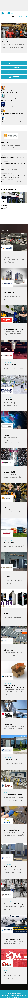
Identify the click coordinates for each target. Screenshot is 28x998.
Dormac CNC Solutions (12, 939)
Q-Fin (6, 613)
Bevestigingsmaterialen (10, 505)
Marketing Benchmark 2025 (8, 106)
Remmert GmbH (9, 472)
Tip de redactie (14, 63)
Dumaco (6, 435)
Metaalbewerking (8, 433)
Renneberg (7, 576)
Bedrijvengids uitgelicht (10, 129)
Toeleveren (4, 155)
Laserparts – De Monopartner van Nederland (14, 686)
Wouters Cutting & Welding (14, 329)
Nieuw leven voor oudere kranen (14, 42)
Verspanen (6, 937)
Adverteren (14, 77)
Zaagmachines (7, 254)
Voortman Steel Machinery (13, 904)
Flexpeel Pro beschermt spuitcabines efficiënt (12, 181)
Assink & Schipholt (10, 759)
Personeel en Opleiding (7, 167)
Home (2, 21)
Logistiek (4, 39)
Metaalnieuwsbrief (14, 72)
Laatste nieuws (6, 151)
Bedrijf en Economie (6, 161)
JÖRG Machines (9, 543)
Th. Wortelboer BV (10, 867)
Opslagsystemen (8, 290)
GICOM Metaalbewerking (13, 830)
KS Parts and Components (13, 795)
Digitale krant (14, 67)
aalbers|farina (9, 292)
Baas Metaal (8, 724)
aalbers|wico (8, 650)
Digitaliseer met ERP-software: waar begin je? (12, 121)
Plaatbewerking (8, 327)
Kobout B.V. (5, 142)
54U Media (7, 973)
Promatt (7, 257)
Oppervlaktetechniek (7, 179)
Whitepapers (6, 84)
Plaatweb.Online (10, 364)
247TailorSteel (9, 400)
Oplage (5, 970)
